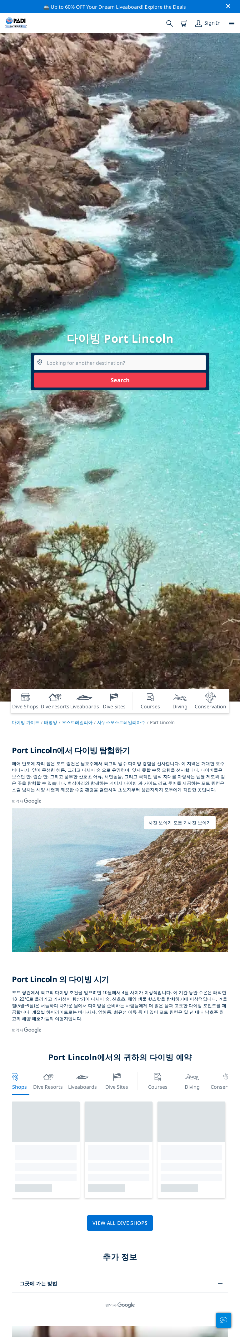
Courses (158, 1080)
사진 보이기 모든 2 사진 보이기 (179, 823)
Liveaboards (82, 1080)
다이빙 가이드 (25, 722)
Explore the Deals (165, 6)
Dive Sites (116, 1080)
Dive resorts (48, 1080)
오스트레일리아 (77, 722)
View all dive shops (120, 1223)
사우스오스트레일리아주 (121, 722)
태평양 (50, 722)
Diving (192, 1080)
